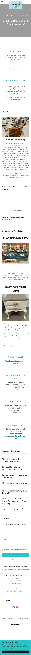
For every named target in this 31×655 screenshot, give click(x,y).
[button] (3, 2)
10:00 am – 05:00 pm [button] (18, 588)
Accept (15, 651)
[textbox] (15, 526)
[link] (15, 1)
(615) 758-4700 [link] (23, 16)
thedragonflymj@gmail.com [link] (15, 581)
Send (15, 552)
